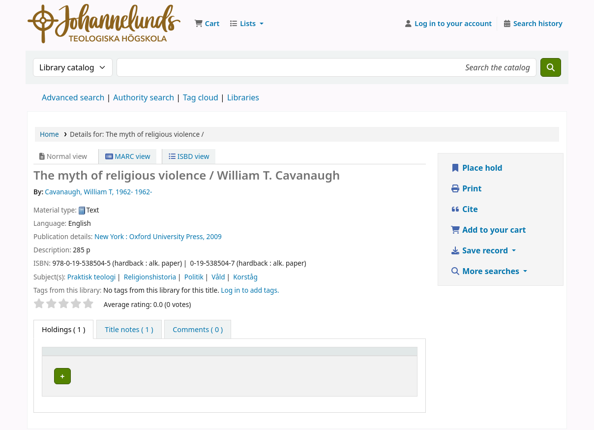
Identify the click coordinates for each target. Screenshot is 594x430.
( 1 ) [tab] (63, 329)
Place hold (476, 167)
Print (465, 188)
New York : (110, 236)
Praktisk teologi (91, 276)
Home (49, 134)
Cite (464, 209)
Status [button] (391, 356)
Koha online (104, 23)
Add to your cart (488, 229)
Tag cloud (200, 97)
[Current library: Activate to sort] (175, 356)
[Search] (550, 67)
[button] (206, 23)
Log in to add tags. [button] (250, 290)
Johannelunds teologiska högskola (175, 374)
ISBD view (189, 156)
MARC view (127, 156)
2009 (214, 236)
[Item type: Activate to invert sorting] (76, 356)
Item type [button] (63, 356)
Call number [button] (321, 356)
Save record (480, 250)
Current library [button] (140, 356)
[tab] (128, 329)
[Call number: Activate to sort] (336, 356)
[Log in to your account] (448, 23)
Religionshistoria (150, 276)
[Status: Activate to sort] (396, 356)
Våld (218, 276)
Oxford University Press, (167, 236)
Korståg (245, 276)
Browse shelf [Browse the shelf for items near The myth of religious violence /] (348, 374)
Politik (194, 276)
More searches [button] (485, 271)
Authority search (143, 97)
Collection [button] (263, 356)
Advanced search (73, 97)
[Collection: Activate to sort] (269, 356)
